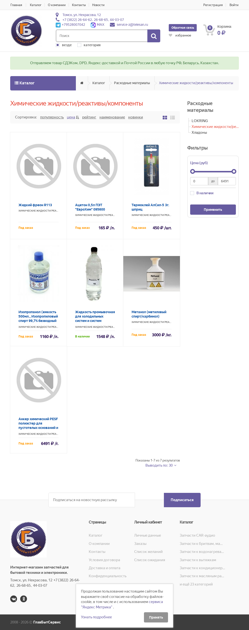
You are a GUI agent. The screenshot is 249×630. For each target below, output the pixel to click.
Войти (234, 5)
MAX (97, 25)
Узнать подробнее (96, 617)
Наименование (112, 117)
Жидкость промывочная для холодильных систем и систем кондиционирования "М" (95, 320)
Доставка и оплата (104, 568)
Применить (213, 210)
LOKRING (200, 121)
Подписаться (181, 500)
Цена (71, 117)
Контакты (79, 5)
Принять (156, 617)
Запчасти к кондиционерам (202, 568)
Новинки (135, 117)
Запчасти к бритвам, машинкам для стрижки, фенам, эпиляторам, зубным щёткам (202, 543)
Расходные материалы (132, 83)
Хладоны (199, 132)
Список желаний (148, 552)
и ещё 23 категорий (196, 584)
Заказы (140, 543)
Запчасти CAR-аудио (197, 535)
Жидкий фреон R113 (35, 205)
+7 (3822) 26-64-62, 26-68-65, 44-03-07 (93, 20)
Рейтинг (89, 117)
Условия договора (104, 560)
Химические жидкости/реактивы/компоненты (196, 83)
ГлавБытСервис (47, 622)
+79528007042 (70, 25)
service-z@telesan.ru (132, 25)
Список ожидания (149, 560)
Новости (99, 5)
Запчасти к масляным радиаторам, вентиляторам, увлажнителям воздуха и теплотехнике (202, 576)
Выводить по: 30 (159, 465)
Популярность (52, 117)
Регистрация (213, 5)
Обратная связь (182, 27)
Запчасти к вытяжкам (198, 560)
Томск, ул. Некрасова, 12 (81, 15)
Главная (16, 5)
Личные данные (147, 535)
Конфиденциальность (107, 576)
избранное (180, 35)
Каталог (36, 5)
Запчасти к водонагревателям (202, 552)
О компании (57, 5)
